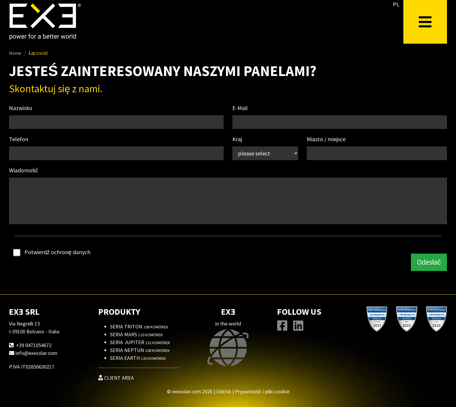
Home (15, 53)
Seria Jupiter (140, 342)
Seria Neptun (140, 350)
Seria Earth (138, 358)
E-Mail (240, 108)
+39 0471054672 (33, 345)
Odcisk (223, 391)
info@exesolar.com (36, 353)
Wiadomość (23, 170)
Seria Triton (139, 326)
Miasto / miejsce (326, 139)
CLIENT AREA (116, 377)
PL (396, 4)
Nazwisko (20, 108)
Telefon (18, 139)
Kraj (237, 139)
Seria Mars (136, 334)
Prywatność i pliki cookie (262, 391)
